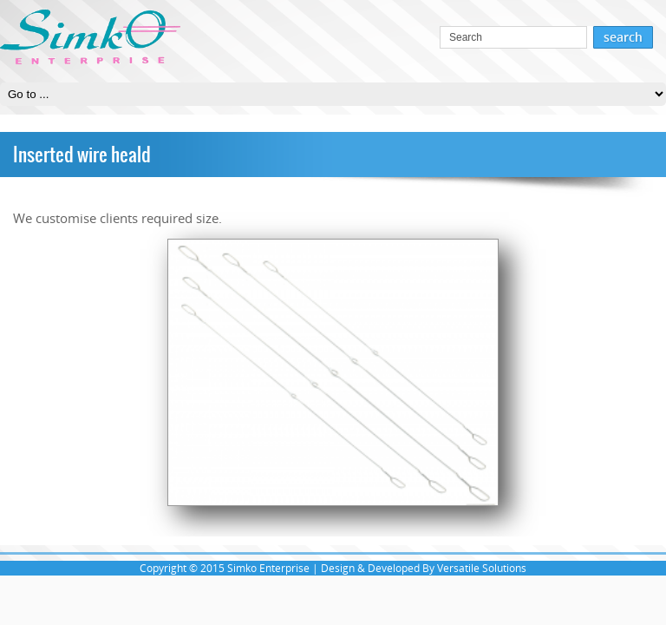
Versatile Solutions (481, 568)
